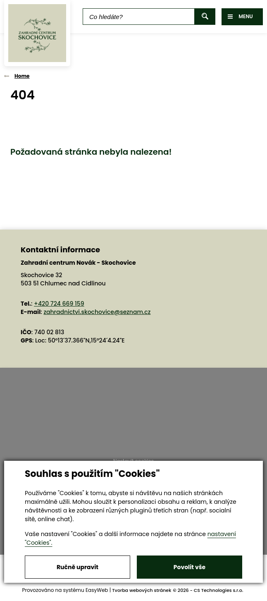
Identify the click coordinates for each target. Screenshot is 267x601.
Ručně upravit (77, 567)
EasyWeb (97, 590)
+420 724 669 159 (59, 303)
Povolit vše (189, 567)
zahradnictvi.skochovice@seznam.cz (96, 312)
